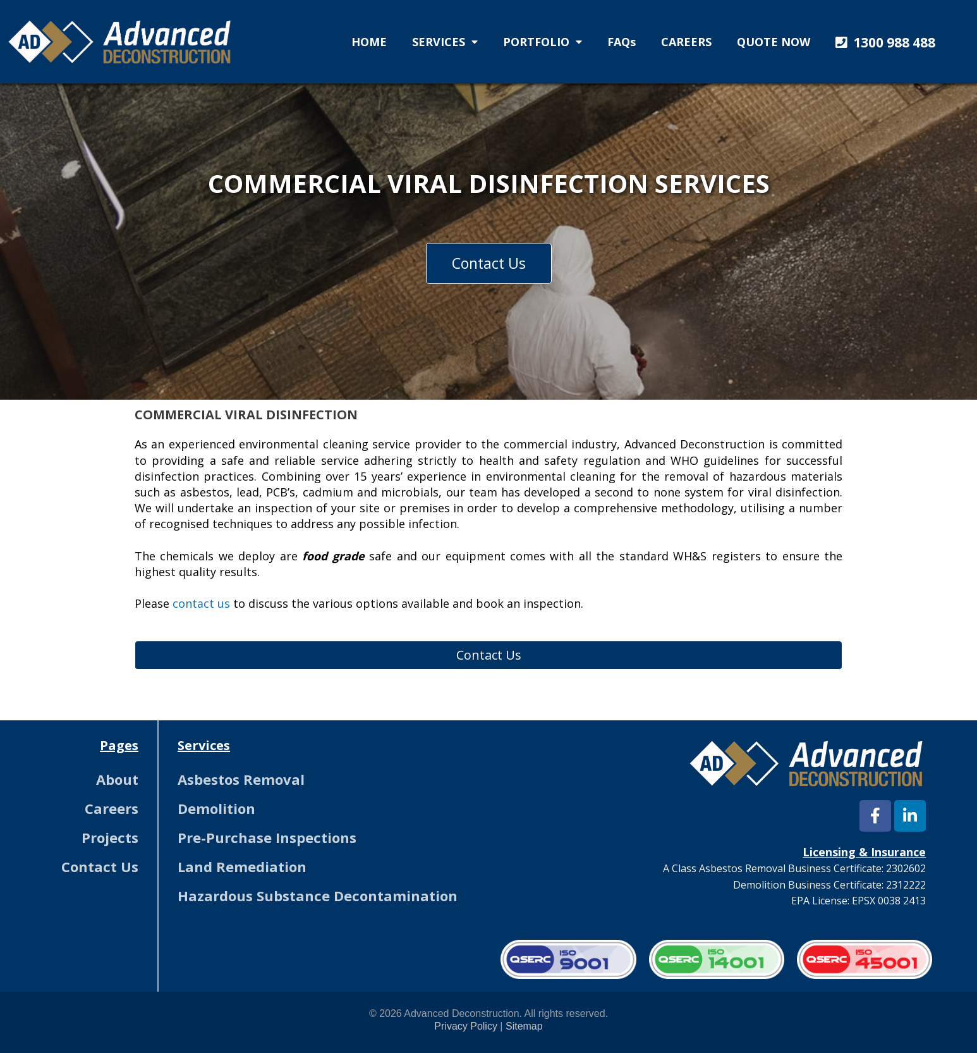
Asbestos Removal (241, 779)
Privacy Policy (465, 1026)
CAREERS (686, 41)
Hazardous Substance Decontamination (318, 895)
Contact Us (99, 866)
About (117, 779)
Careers (111, 808)
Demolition (216, 808)
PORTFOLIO (542, 41)
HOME (369, 41)
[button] (882, 43)
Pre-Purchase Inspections (267, 837)
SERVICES (445, 41)
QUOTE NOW (773, 41)
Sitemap (524, 1026)
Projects (110, 837)
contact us (201, 603)
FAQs (621, 41)
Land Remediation (242, 866)
